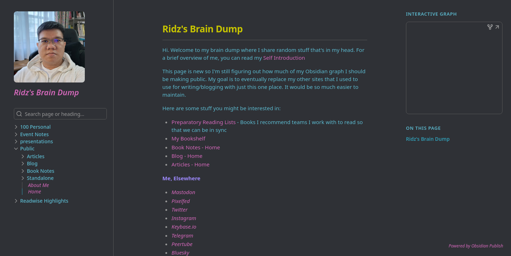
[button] (497, 28)
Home (34, 191)
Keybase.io (183, 226)
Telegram (182, 235)
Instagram (183, 218)
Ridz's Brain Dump (46, 92)
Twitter (179, 209)
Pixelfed (180, 200)
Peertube (181, 243)
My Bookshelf (188, 138)
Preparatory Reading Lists (203, 122)
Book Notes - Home (195, 147)
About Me (38, 185)
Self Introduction (284, 57)
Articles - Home (190, 164)
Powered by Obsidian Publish (476, 246)
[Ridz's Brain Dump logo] (63, 46)
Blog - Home (186, 155)
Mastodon (183, 192)
